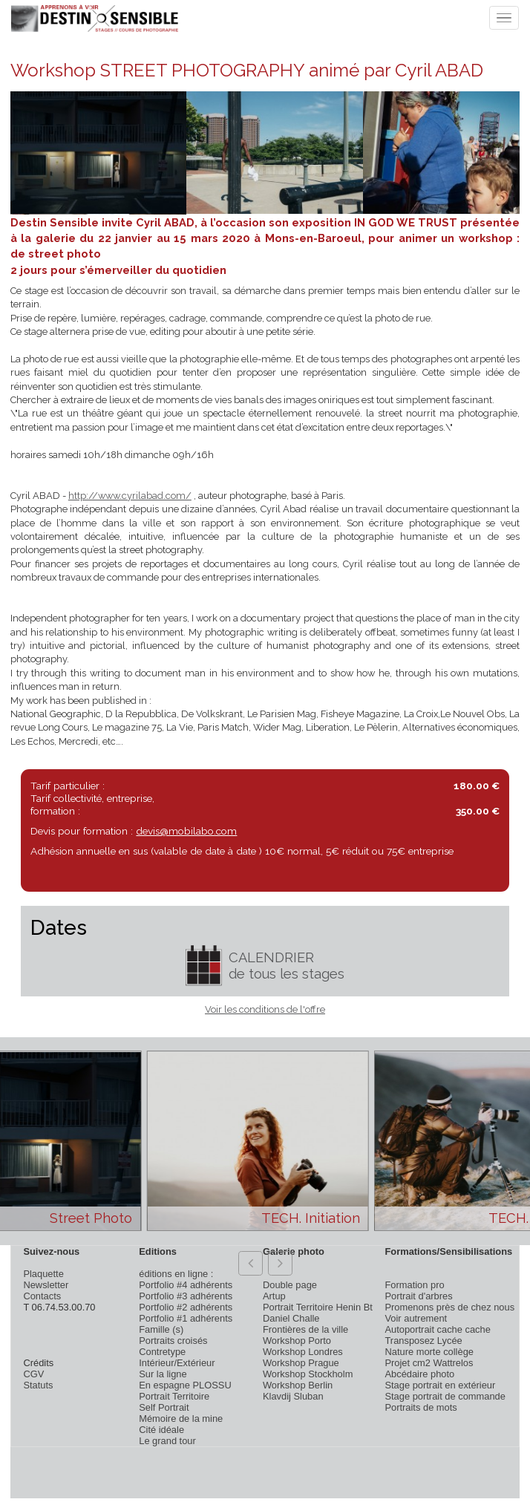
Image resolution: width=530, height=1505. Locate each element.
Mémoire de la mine (181, 1418)
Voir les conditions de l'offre (265, 1009)
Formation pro (414, 1284)
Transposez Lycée (423, 1340)
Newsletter (45, 1284)
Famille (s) (161, 1329)
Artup (274, 1296)
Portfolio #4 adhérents (185, 1284)
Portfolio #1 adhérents (185, 1318)
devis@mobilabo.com (186, 831)
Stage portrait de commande (445, 1396)
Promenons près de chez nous (449, 1307)
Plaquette (43, 1273)
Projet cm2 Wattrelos (429, 1362)
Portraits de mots (421, 1407)
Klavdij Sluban (293, 1396)
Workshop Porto (297, 1340)
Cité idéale (161, 1429)
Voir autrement (416, 1318)
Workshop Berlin (298, 1385)
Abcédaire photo (419, 1374)
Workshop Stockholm (308, 1374)
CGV (33, 1374)
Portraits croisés (173, 1340)
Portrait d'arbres (418, 1296)
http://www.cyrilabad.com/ (130, 495)
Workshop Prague (301, 1362)
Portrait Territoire (174, 1396)
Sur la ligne (162, 1374)
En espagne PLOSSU (185, 1385)
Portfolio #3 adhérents (185, 1296)
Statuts (38, 1385)
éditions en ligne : (176, 1273)
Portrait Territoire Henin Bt (318, 1307)
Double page (290, 1284)
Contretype (162, 1351)
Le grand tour (167, 1440)
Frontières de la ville (305, 1329)
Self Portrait (164, 1407)
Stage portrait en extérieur (440, 1385)
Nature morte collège (429, 1351)
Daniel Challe (291, 1318)
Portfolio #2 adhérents (185, 1307)
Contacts (42, 1296)
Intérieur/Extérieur (177, 1362)
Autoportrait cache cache (437, 1329)
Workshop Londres (303, 1351)
